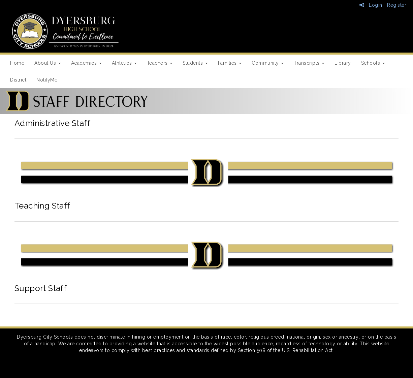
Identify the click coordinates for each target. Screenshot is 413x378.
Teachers (160, 63)
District (18, 80)
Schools (373, 63)
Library (343, 63)
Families (230, 63)
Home (17, 63)
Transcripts (309, 63)
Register (396, 5)
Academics (86, 63)
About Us (47, 63)
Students (195, 63)
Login (370, 5)
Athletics (124, 63)
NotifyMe (46, 80)
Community (268, 63)
